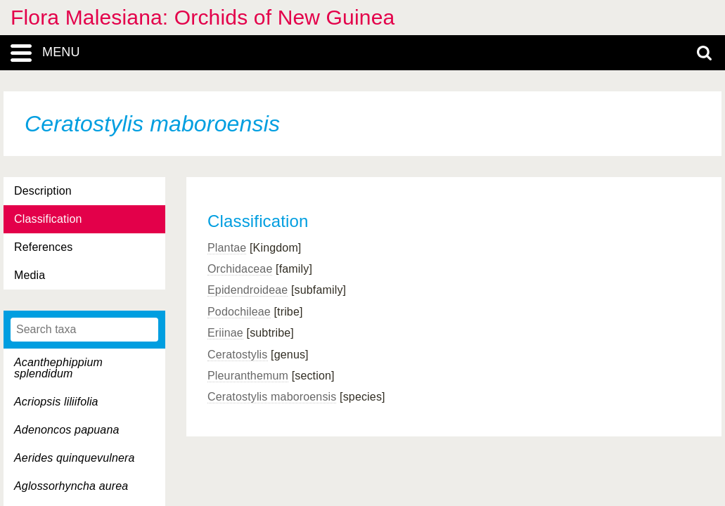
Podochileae (239, 312)
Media (29, 275)
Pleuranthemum (247, 376)
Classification (48, 219)
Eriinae (225, 333)
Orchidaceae (239, 269)
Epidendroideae (247, 290)
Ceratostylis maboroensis (271, 397)
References (43, 247)
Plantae (226, 248)
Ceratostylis (237, 355)
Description (43, 191)
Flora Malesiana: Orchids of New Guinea (202, 17)
